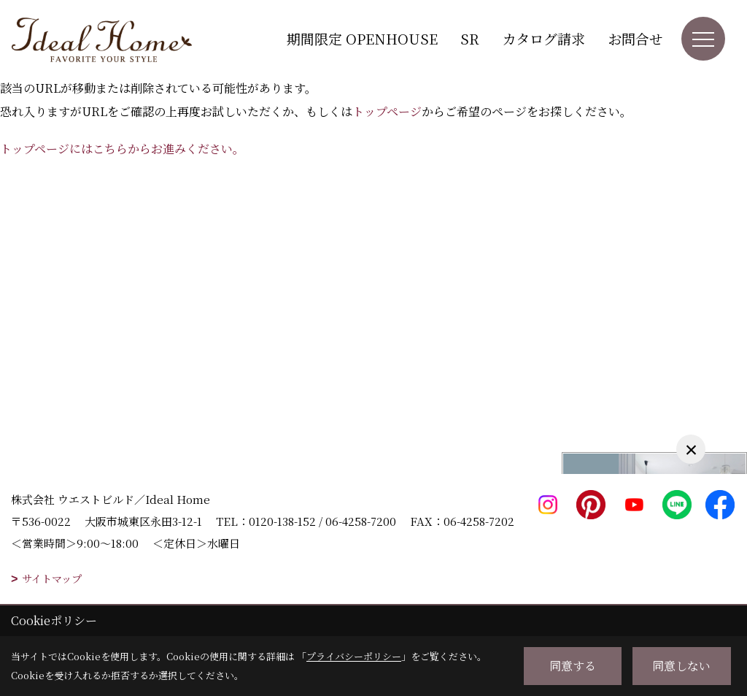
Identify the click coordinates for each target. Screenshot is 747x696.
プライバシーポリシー (353, 656)
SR (469, 38)
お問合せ (635, 38)
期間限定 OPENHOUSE (362, 38)
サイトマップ (52, 578)
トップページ (387, 111)
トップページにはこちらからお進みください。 (122, 148)
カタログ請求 (543, 38)
